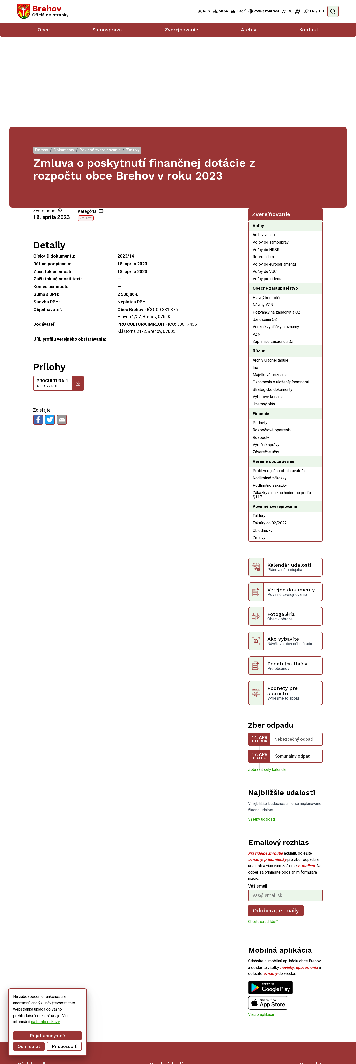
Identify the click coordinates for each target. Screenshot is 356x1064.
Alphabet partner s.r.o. (202, 1051)
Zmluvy (86, 128)
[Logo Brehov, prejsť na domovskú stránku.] (43, 11)
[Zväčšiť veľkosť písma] (297, 11)
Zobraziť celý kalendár (267, 679)
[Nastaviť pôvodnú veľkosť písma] (290, 11)
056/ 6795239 (312, 1022)
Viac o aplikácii (261, 924)
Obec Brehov (265, 1051)
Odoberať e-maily (276, 820)
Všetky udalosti (261, 728)
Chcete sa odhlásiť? (263, 831)
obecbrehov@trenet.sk (319, 1028)
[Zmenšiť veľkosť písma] (284, 11)
